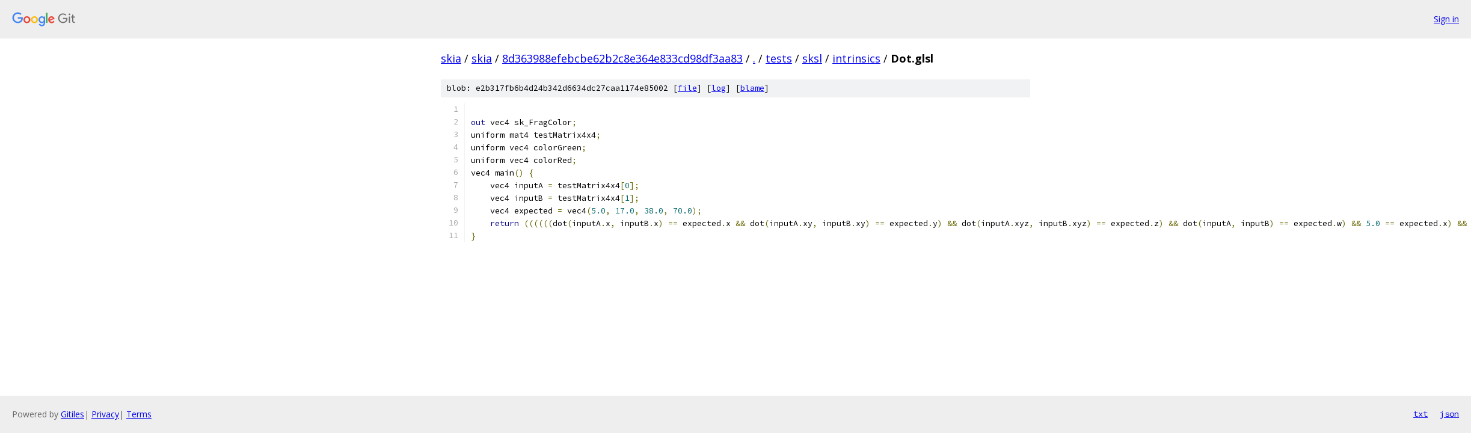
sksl (812, 58)
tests (779, 58)
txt (1420, 413)
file (687, 88)
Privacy (105, 414)
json (1449, 413)
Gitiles (72, 414)
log (718, 88)
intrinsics (856, 58)
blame (752, 88)
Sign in (1446, 19)
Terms (139, 414)
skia (451, 58)
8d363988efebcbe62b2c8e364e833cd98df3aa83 (622, 58)
